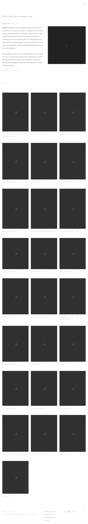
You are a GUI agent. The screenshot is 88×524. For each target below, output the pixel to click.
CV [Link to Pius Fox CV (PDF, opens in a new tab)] (13, 23)
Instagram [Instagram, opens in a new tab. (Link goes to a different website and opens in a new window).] (67, 511)
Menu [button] (84, 4)
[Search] (77, 511)
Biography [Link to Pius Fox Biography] (6, 23)
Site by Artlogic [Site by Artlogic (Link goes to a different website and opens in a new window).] (32, 514)
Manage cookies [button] (7, 511)
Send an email (69, 511)
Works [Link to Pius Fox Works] (18, 23)
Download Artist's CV (11, 71)
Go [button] (85, 511)
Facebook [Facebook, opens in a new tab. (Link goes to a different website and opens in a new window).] (64, 511)
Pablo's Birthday (44, 4)
